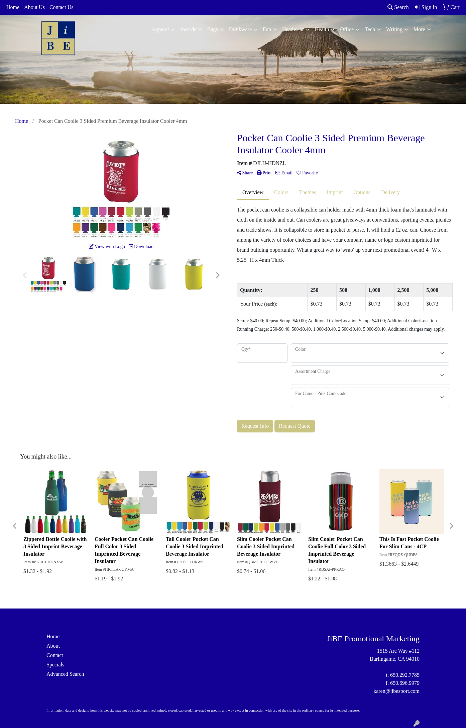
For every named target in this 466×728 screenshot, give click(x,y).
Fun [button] (267, 29)
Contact (54, 655)
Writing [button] (394, 29)
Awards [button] (188, 29)
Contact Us (61, 7)
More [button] (419, 29)
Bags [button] (212, 29)
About (53, 646)
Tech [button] (370, 29)
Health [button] (322, 29)
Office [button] (347, 29)
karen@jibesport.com (396, 691)
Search (398, 7)
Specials (55, 664)
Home (12, 7)
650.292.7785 (405, 675)
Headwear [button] (293, 29)
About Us (34, 7)
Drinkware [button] (240, 29)
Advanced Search (65, 674)
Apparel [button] (160, 29)
